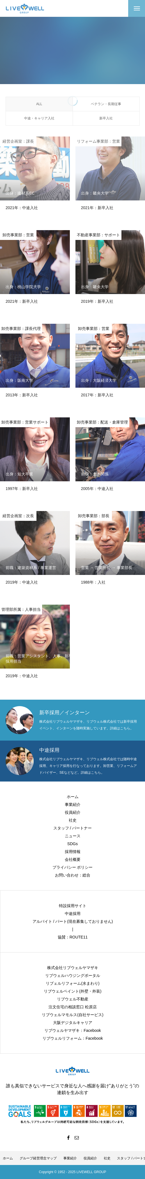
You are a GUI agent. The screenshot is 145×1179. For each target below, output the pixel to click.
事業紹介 (72, 804)
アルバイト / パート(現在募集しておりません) (73, 921)
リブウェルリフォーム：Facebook (72, 1038)
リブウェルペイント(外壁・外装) (72, 991)
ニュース (72, 836)
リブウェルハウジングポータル (72, 975)
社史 (73, 820)
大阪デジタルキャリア (72, 1022)
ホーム (73, 796)
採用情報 (72, 851)
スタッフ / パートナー (72, 828)
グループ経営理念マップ (38, 1158)
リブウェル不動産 (72, 999)
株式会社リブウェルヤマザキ (72, 967)
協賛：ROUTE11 (73, 937)
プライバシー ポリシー (72, 867)
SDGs (72, 844)
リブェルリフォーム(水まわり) (72, 983)
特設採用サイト (72, 905)
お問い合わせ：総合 (72, 875)
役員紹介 (72, 812)
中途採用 (72, 913)
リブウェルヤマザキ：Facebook (72, 1030)
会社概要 (72, 859)
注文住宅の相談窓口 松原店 (73, 1007)
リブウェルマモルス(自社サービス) (72, 1014)
